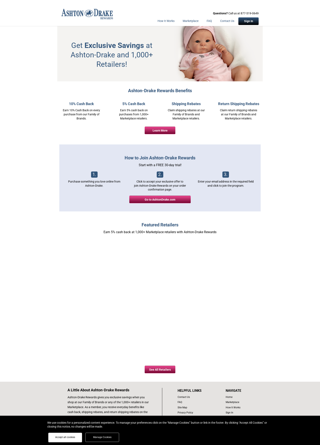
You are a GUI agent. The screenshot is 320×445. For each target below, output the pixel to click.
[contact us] (194, 397)
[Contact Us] (227, 21)
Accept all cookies (65, 437)
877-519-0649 (250, 13)
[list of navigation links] (234, 397)
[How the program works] (166, 21)
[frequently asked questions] (194, 402)
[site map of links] (194, 407)
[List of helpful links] (194, 391)
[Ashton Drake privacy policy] (194, 412)
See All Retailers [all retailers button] (160, 369)
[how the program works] (234, 407)
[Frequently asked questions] (209, 21)
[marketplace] (191, 21)
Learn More (160, 130)
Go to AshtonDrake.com (160, 199)
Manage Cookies (102, 437)
